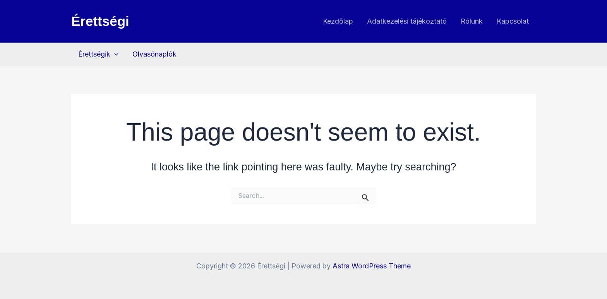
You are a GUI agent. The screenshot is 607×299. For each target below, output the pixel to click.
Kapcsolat (513, 21)
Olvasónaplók (154, 54)
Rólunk (472, 21)
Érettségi (100, 21)
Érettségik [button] (98, 54)
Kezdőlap (338, 21)
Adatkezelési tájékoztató (407, 21)
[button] (114, 54)
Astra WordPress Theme (372, 266)
